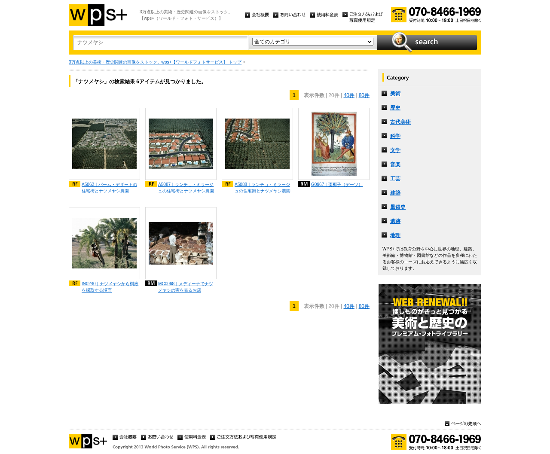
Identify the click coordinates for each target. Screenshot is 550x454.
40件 (348, 95)
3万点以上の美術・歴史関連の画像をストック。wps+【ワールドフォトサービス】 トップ (155, 62)
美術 (395, 94)
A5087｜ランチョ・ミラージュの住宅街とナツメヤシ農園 (186, 187)
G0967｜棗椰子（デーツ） (337, 184)
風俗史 (398, 207)
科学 (395, 136)
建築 (395, 193)
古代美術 (400, 122)
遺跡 (395, 221)
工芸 (395, 179)
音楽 (395, 164)
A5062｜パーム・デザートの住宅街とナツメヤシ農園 (109, 187)
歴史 (395, 108)
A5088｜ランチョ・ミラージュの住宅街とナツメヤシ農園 (262, 187)
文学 (395, 150)
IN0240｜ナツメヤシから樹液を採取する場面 (110, 287)
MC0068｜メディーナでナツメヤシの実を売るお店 (185, 287)
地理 (395, 235)
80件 (364, 95)
